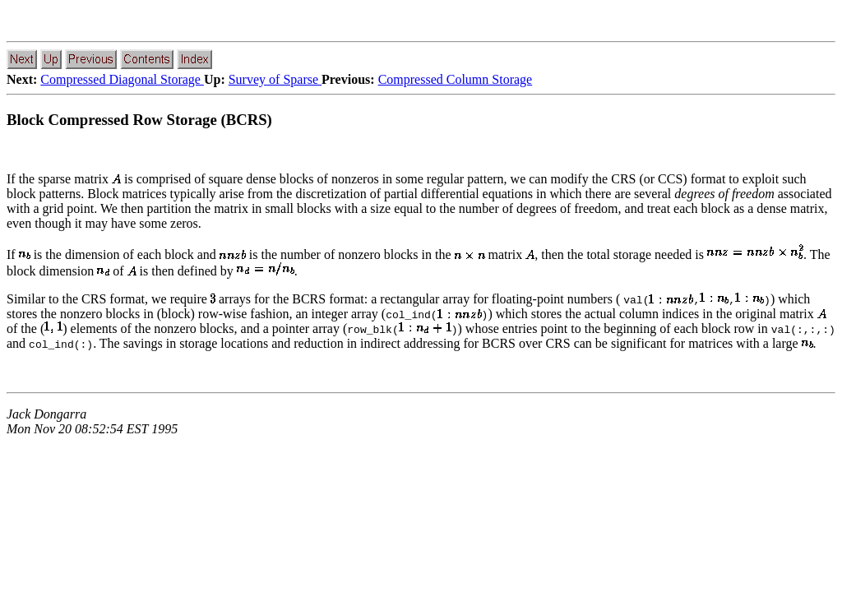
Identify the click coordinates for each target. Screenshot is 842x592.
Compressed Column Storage (455, 79)
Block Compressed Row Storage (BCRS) (139, 119)
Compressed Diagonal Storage (122, 79)
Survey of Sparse (275, 79)
